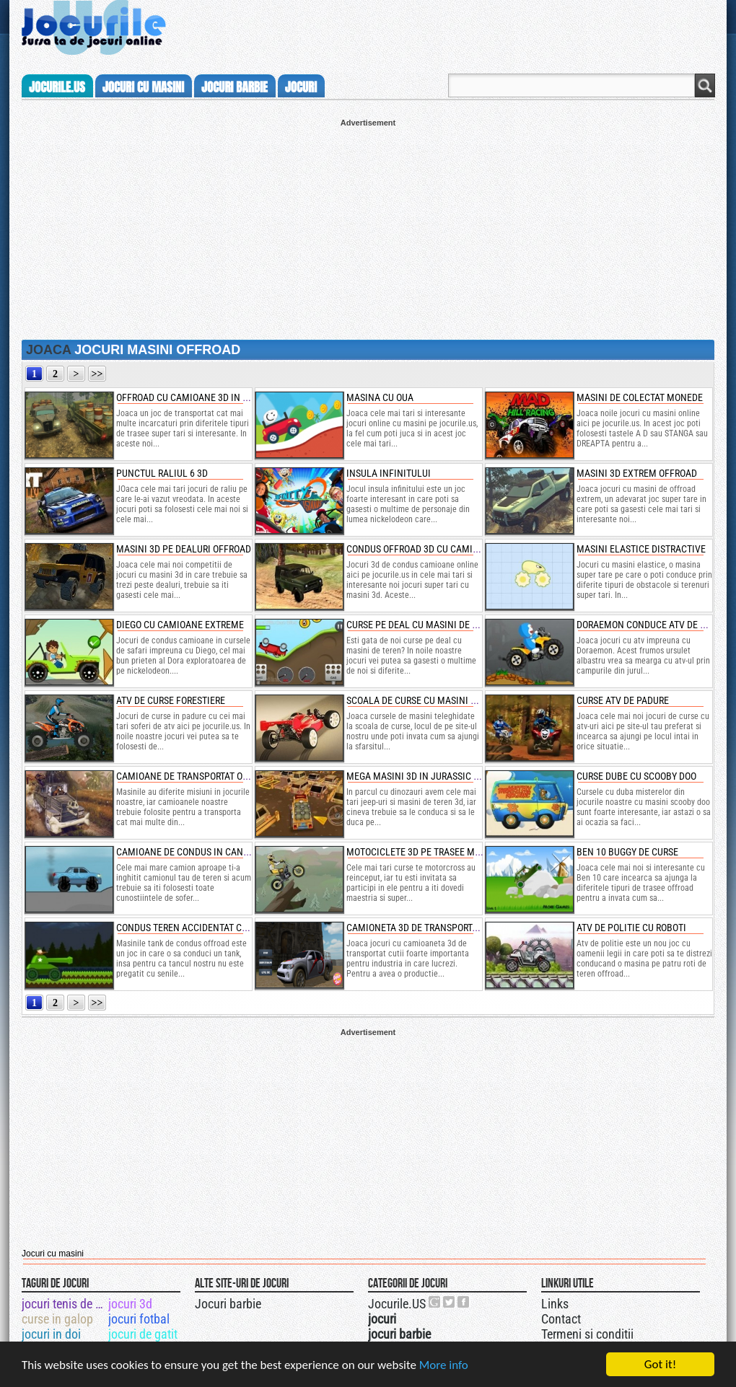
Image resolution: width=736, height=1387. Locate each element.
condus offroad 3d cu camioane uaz (430, 549)
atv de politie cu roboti (631, 927)
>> (97, 374)
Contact (561, 1318)
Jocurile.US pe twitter (449, 1302)
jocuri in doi (51, 1334)
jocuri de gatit (143, 1334)
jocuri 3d (130, 1303)
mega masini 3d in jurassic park (420, 776)
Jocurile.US (397, 1303)
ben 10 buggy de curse (627, 852)
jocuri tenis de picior (64, 1303)
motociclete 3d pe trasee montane (427, 852)
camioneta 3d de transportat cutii (426, 927)
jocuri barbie (234, 87)
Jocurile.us (57, 87)
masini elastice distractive (641, 549)
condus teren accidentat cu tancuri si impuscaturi (235, 927)
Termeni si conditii (587, 1334)
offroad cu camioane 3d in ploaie (194, 397)
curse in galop (57, 1318)
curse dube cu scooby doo (636, 776)
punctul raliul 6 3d (162, 473)
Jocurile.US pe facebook (463, 1302)
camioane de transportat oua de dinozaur (214, 776)
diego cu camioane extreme (180, 624)
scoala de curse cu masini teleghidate (436, 700)
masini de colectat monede (640, 397)
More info (443, 1371)
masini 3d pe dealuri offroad (183, 549)
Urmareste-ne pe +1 (435, 1302)
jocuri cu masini (143, 87)
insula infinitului (388, 473)
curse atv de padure (623, 700)
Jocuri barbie (228, 1303)
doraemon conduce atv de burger (654, 624)
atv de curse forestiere (170, 700)
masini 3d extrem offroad (637, 473)
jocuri (301, 87)
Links (555, 1303)
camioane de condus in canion (187, 852)
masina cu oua (379, 397)
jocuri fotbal (139, 1318)
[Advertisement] (368, 228)
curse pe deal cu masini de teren (422, 624)
